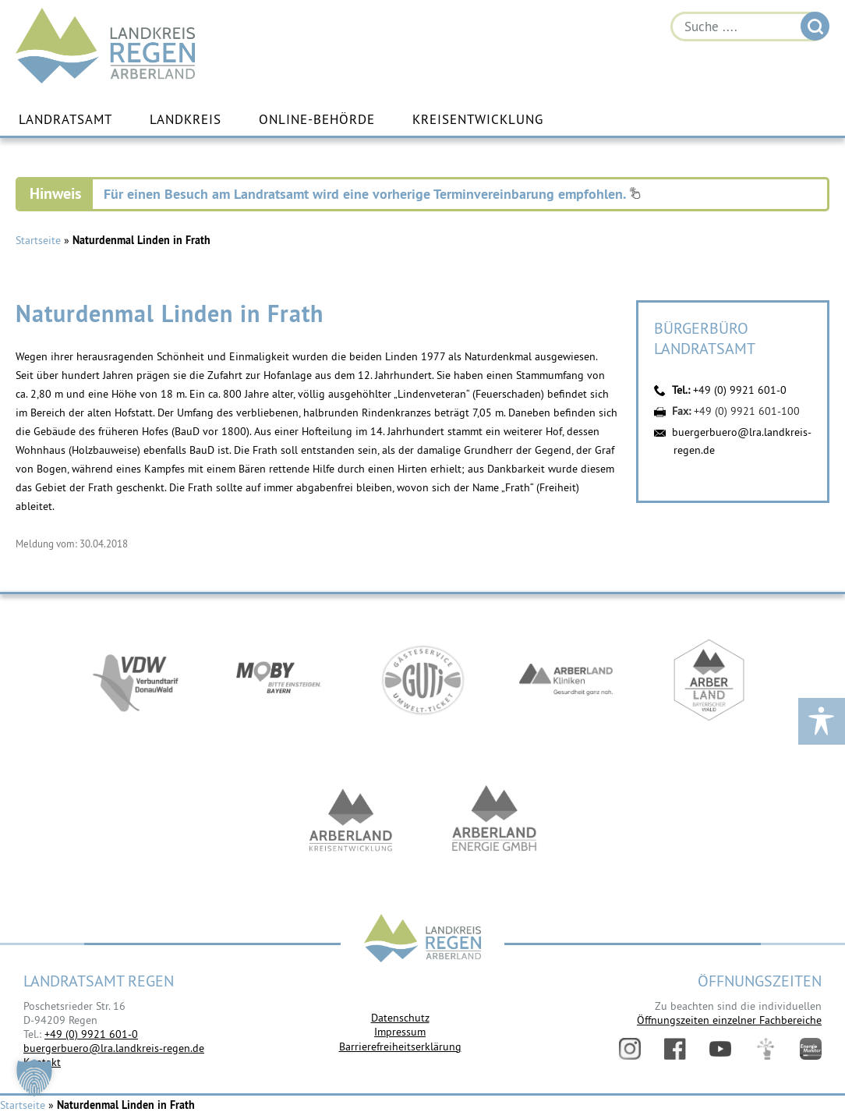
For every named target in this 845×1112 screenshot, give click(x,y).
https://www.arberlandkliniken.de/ (566, 680)
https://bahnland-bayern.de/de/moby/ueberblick (279, 680)
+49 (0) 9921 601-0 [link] (91, 1034)
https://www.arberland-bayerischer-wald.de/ (709, 680)
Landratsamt (65, 119)
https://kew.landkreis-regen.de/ (351, 820)
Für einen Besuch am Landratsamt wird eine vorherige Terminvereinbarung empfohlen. (372, 194)
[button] (34, 1077)
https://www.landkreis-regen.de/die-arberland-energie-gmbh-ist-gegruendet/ (494, 820)
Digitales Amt (765, 1049)
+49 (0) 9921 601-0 (740, 390)
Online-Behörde (317, 119)
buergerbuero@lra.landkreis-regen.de (113, 1048)
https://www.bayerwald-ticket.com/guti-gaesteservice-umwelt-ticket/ (422, 680)
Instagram (630, 1049)
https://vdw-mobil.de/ (135, 680)
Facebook (675, 1049)
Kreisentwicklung (477, 119)
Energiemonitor (811, 1049)
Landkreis (185, 119)
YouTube (720, 1049)
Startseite (38, 240)
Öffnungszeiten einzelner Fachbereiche (729, 1020)
